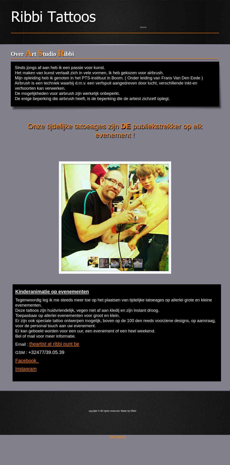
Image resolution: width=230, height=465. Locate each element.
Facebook (27, 360)
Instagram (26, 369)
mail (31, 336)
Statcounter (117, 436)
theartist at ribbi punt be (54, 344)
